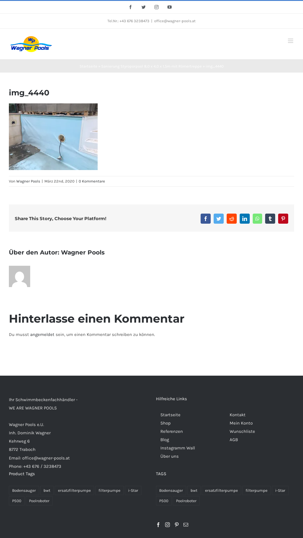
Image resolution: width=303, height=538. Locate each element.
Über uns (169, 456)
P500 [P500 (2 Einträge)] (16, 501)
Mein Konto (241, 423)
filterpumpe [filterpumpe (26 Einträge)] (109, 490)
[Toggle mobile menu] (291, 41)
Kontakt (238, 414)
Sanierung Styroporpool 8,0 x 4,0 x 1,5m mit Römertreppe (151, 66)
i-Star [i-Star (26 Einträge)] (133, 490)
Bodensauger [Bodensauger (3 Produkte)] (171, 490)
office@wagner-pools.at (175, 21)
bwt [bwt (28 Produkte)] (194, 490)
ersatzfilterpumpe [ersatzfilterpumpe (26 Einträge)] (74, 490)
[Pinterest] (176, 524)
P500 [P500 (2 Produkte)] (163, 501)
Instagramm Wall (177, 448)
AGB (234, 439)
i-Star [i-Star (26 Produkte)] (280, 490)
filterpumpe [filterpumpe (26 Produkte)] (256, 490)
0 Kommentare (92, 181)
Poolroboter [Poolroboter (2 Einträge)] (39, 501)
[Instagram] (167, 524)
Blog (164, 439)
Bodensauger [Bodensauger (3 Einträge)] (24, 490)
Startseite (88, 66)
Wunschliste (242, 431)
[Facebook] (158, 524)
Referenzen (171, 431)
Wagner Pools (28, 181)
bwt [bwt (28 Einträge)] (46, 490)
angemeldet (42, 334)
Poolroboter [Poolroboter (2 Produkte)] (186, 501)
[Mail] (185, 524)
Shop (165, 423)
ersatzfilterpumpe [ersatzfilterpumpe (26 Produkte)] (221, 490)
